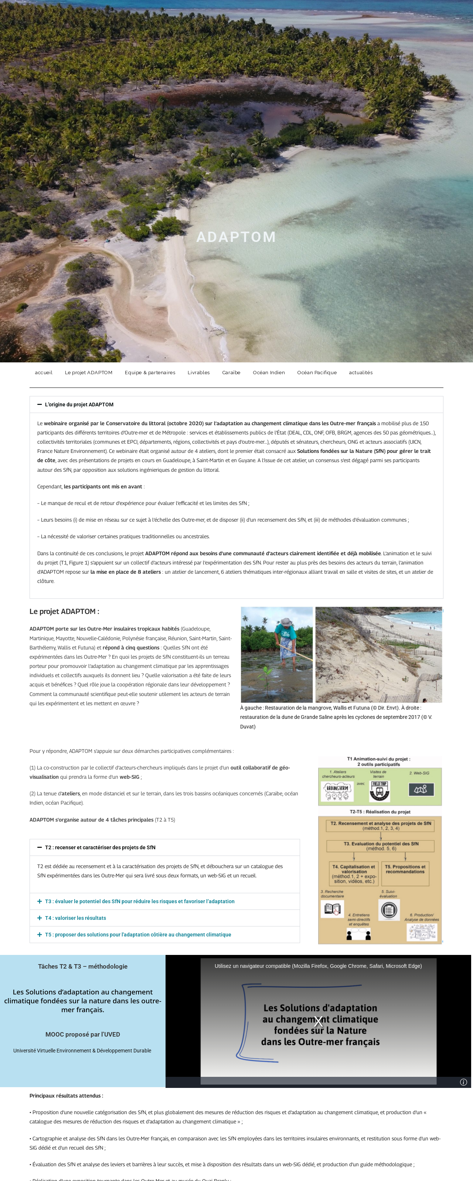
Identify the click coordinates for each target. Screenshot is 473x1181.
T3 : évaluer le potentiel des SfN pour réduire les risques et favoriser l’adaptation (140, 901)
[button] (236, 404)
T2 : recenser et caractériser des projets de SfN (100, 847)
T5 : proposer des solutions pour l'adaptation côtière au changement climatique (138, 935)
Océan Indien (269, 372)
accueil (43, 372)
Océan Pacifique (317, 372)
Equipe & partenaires (150, 372)
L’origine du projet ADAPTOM (79, 404)
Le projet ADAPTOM (88, 372)
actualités (360, 372)
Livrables (199, 372)
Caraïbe (231, 372)
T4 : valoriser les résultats (75, 918)
